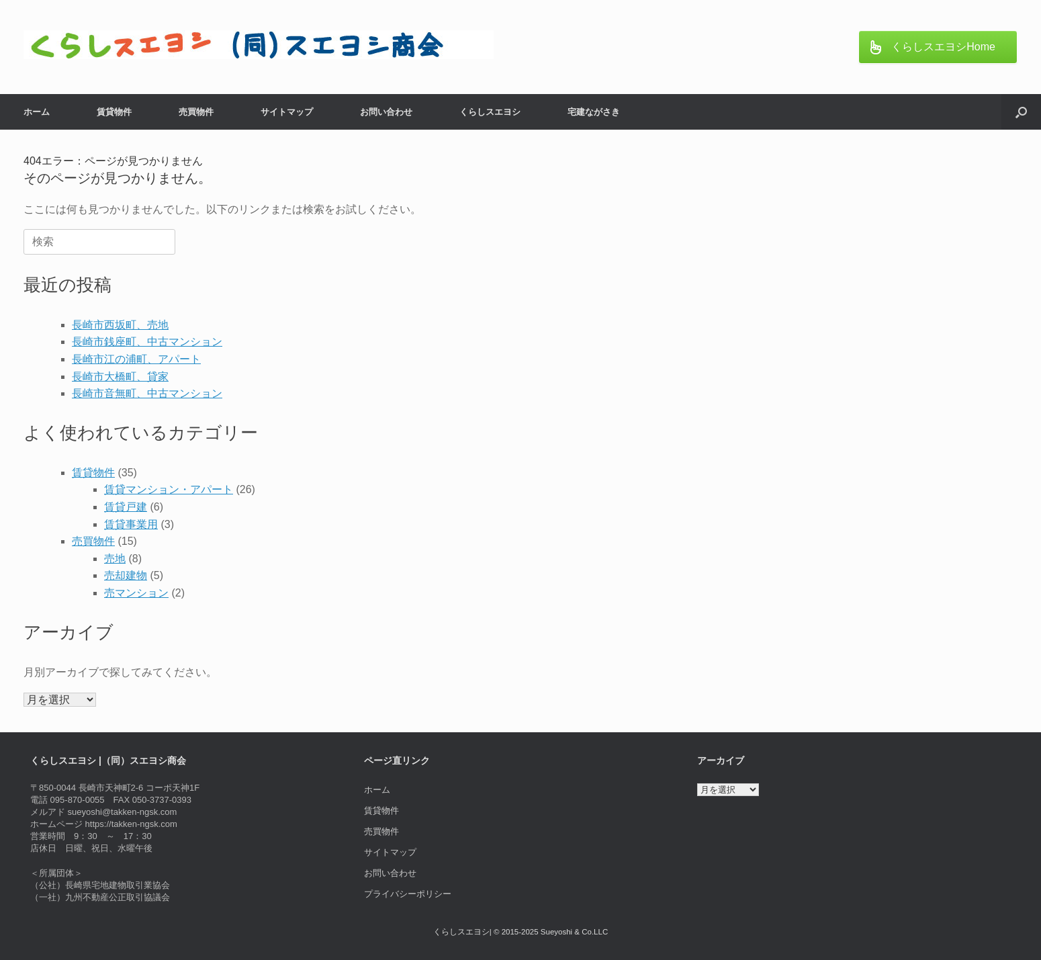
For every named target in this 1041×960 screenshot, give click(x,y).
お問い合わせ (386, 112)
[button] (1021, 112)
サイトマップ (287, 112)
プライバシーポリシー (407, 894)
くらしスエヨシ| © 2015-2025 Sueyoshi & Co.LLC (520, 932)
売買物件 (196, 112)
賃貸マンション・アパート (168, 489)
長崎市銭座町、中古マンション (147, 341)
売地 (115, 558)
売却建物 (125, 575)
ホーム (37, 112)
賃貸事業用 (131, 524)
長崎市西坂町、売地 (120, 325)
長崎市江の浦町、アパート (136, 359)
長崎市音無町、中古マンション (147, 393)
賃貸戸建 (125, 507)
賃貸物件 (114, 112)
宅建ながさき (594, 112)
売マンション (136, 593)
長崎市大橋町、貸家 (120, 376)
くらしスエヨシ (489, 112)
